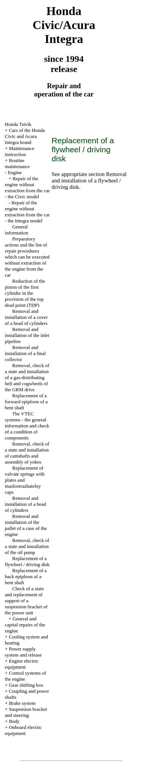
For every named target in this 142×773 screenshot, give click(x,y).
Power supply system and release (23, 652)
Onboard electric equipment (23, 730)
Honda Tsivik (18, 124)
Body (14, 721)
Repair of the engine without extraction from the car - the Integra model (27, 211)
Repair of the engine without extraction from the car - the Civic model (27, 187)
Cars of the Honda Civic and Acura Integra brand (25, 136)
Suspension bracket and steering (26, 712)
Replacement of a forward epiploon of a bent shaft (26, 401)
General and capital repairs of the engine (25, 625)
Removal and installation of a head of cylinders (25, 504)
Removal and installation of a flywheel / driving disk (88, 180)
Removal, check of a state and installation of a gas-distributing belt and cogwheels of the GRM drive (27, 377)
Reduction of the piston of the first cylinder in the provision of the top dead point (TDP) (25, 293)
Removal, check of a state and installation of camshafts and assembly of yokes (27, 453)
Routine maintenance (17, 163)
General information (16, 230)
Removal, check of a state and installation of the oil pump (27, 546)
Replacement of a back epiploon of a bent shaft (26, 576)
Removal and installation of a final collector (25, 353)
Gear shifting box (26, 685)
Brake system (22, 703)
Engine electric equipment (22, 664)
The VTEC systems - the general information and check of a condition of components (27, 426)
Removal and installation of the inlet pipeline (27, 335)
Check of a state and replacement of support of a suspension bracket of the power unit (26, 600)
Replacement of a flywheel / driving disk (27, 561)
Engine (15, 172)
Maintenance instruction (19, 151)
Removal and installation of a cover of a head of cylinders (26, 317)
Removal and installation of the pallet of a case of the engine (26, 525)
